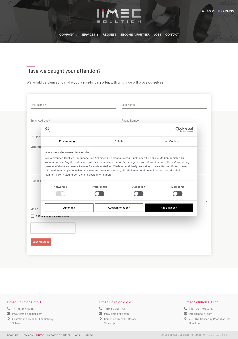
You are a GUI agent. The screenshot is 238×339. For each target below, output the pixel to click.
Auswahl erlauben (119, 207)
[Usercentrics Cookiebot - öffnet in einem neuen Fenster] (178, 129)
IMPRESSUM (209, 335)
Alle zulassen (169, 207)
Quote (40, 335)
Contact (88, 335)
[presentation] (53, 228)
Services (27, 335)
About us (12, 335)
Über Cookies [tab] (171, 141)
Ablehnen (69, 207)
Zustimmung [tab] (67, 141)
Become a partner (58, 335)
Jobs (77, 335)
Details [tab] (119, 141)
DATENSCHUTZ (223, 335)
